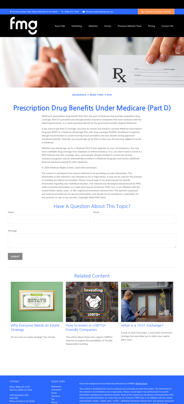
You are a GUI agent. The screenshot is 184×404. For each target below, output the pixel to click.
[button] (59, 17)
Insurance (55, 387)
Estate (54, 384)
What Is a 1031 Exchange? (142, 316)
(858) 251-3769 (70, 3)
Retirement (56, 378)
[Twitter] (16, 402)
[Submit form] (15, 247)
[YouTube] (26, 402)
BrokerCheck (141, 375)
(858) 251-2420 (25, 381)
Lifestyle (55, 397)
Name (11, 203)
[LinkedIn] (21, 402)
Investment (56, 381)
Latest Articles (57, 400)
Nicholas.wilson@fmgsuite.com (97, 3)
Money (54, 393)
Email (96, 203)
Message (12, 222)
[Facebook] (11, 402)
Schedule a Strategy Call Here (156, 3)
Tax (52, 390)
